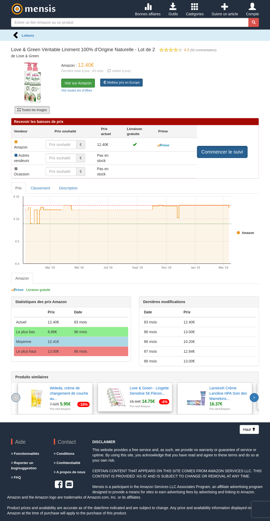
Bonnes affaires (148, 9)
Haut (249, 429)
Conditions (64, 454)
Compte (252, 9)
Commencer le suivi (222, 152)
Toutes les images (32, 110)
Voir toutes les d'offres (76, 90)
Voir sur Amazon (78, 83)
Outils (173, 9)
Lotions (28, 35)
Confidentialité (67, 463)
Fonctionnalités (25, 454)
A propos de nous (69, 472)
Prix (18, 188)
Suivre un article (225, 9)
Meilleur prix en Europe (121, 82)
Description (68, 188)
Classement (40, 188)
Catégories (195, 9)
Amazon (22, 278)
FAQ (16, 477)
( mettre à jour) (119, 71)
